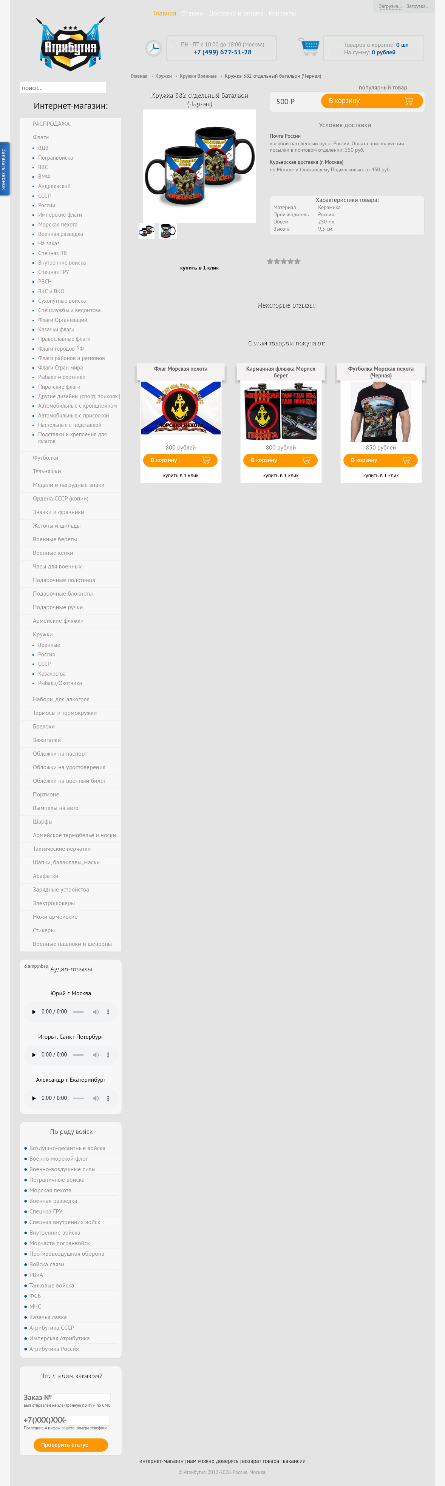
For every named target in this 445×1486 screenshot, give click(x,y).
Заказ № (67, 1397)
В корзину (164, 460)
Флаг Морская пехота (180, 368)
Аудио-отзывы (71, 968)
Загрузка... (390, 6)
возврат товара (261, 1460)
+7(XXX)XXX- (67, 1420)
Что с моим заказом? (71, 1375)
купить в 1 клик (199, 268)
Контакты (282, 13)
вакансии (294, 1460)
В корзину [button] (344, 101)
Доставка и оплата (236, 13)
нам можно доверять (212, 1460)
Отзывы (192, 13)
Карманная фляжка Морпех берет (280, 372)
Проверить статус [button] (64, 1445)
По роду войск (70, 1131)
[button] (113, 87)
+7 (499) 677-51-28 (223, 52)
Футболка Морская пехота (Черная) (381, 372)
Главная (164, 13)
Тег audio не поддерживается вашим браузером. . (71, 1012)
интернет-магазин (161, 1460)
